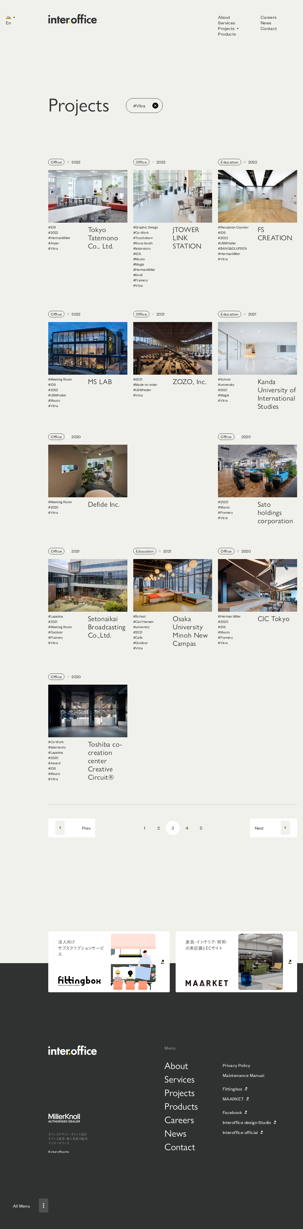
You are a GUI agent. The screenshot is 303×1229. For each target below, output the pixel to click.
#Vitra (53, 248)
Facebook (232, 1112)
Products (227, 33)
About (224, 17)
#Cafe (138, 637)
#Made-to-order (145, 384)
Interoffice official (240, 1132)
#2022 (53, 232)
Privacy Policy (236, 1065)
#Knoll (138, 274)
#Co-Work (141, 232)
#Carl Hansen (143, 621)
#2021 (137, 379)
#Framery (140, 280)
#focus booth (143, 243)
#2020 (53, 507)
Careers (269, 17)
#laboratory (142, 248)
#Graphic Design (145, 227)
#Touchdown (143, 237)
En (8, 22)
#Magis (138, 264)
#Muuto (139, 258)
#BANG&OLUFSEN (232, 248)
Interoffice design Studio (247, 1122)
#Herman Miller (229, 616)
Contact (269, 28)
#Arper (53, 243)
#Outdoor (55, 632)
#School (224, 379)
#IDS (52, 227)
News (266, 22)
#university (226, 384)
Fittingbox (232, 1088)
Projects (226, 28)
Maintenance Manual (243, 1075)
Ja (8, 17)
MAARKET (233, 1098)
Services (226, 22)
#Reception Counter (233, 227)
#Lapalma (55, 616)
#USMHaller (227, 243)
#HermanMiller (59, 237)
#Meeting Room (60, 379)
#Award (54, 763)
